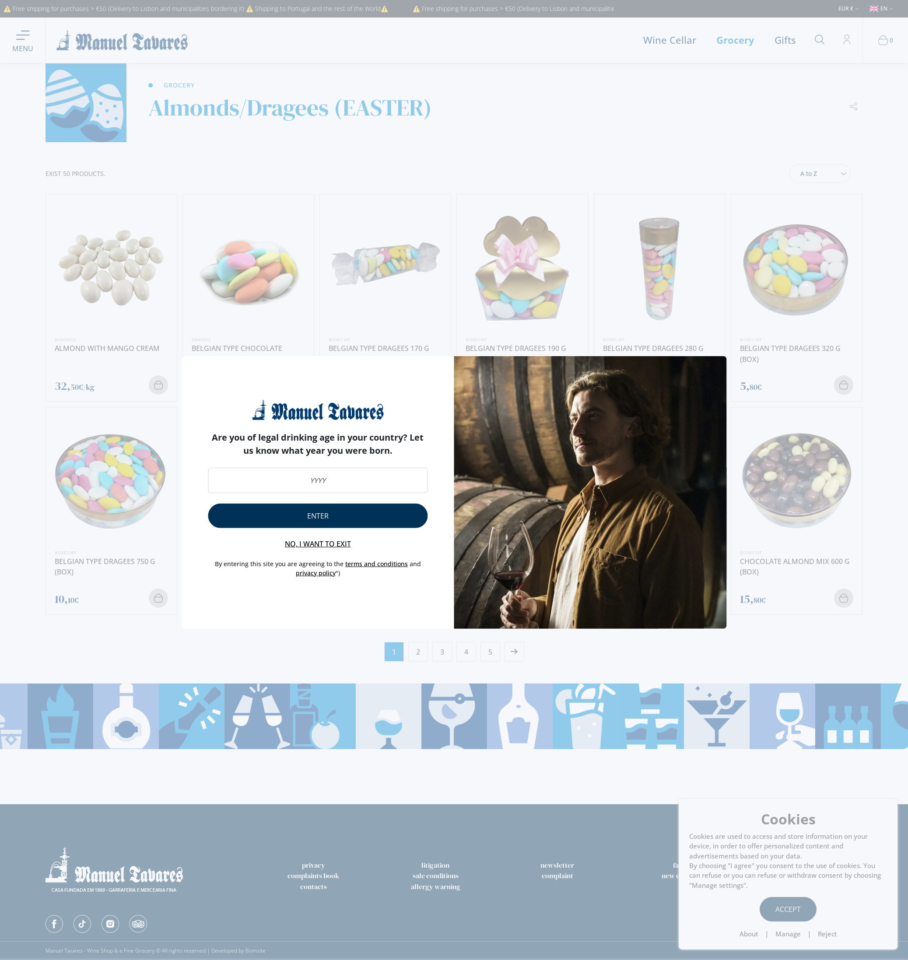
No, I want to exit (318, 544)
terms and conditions (376, 564)
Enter (318, 516)
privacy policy (316, 572)
